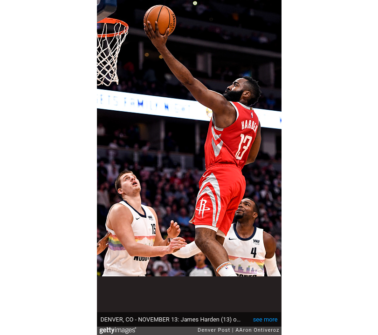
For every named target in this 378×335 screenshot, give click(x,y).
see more (265, 319)
